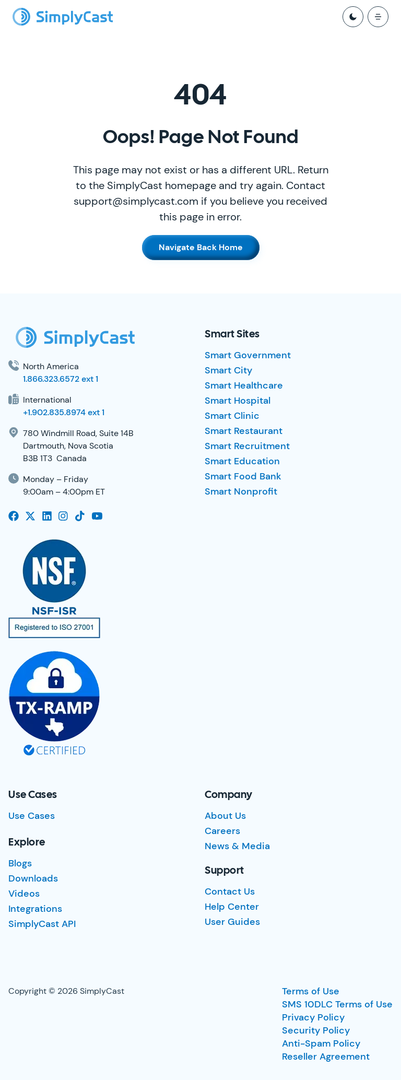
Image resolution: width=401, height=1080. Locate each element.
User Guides (232, 921)
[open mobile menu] (378, 16)
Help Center (232, 906)
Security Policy (316, 1030)
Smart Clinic (232, 415)
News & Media (237, 846)
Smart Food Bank (243, 476)
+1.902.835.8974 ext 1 (63, 412)
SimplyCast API (42, 924)
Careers (222, 831)
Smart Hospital (237, 400)
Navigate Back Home (201, 247)
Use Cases (31, 815)
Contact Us (230, 891)
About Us (225, 815)
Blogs (20, 863)
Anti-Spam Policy (321, 1043)
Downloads (33, 878)
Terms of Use (310, 991)
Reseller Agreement (326, 1056)
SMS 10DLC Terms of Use (337, 1004)
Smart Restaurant (243, 431)
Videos (24, 893)
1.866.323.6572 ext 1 (60, 378)
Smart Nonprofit (241, 491)
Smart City (228, 370)
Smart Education (242, 461)
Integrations (35, 908)
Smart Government (248, 355)
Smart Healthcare (244, 385)
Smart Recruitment (247, 446)
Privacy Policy (313, 1017)
